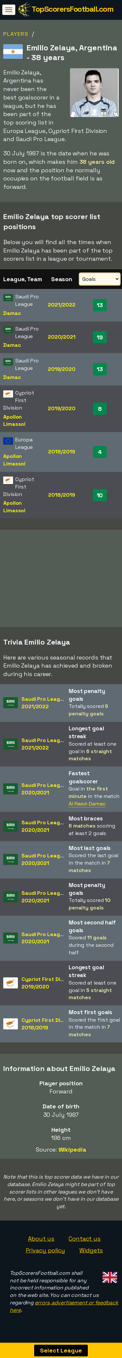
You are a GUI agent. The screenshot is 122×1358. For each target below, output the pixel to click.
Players (16, 34)
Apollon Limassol (14, 420)
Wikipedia (72, 1152)
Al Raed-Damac (87, 806)
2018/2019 (61, 451)
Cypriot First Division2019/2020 (48, 986)
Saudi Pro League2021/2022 (43, 706)
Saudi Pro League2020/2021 (43, 792)
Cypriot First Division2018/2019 (48, 1027)
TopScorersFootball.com (72, 9)
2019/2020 (61, 369)
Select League (61, 1350)
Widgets (91, 1253)
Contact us (85, 1242)
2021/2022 (61, 304)
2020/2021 (61, 336)
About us (41, 1242)
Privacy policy (45, 1253)
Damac (12, 313)
